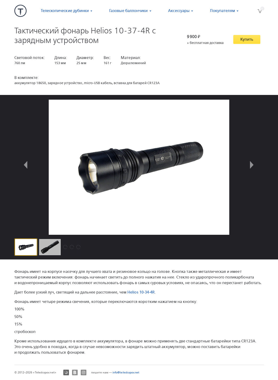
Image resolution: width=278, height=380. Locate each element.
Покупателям (222, 10)
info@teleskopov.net (126, 372)
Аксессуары (178, 10)
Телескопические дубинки (65, 10)
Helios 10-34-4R (141, 292)
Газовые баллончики (128, 10)
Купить (246, 39)
